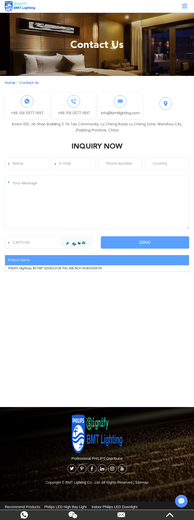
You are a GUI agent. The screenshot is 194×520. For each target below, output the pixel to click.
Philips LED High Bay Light (65, 507)
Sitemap (141, 482)
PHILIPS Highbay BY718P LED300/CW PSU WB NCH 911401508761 (55, 268)
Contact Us (29, 83)
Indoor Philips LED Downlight (114, 507)
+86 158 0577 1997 (27, 113)
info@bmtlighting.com (120, 113)
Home (10, 83)
